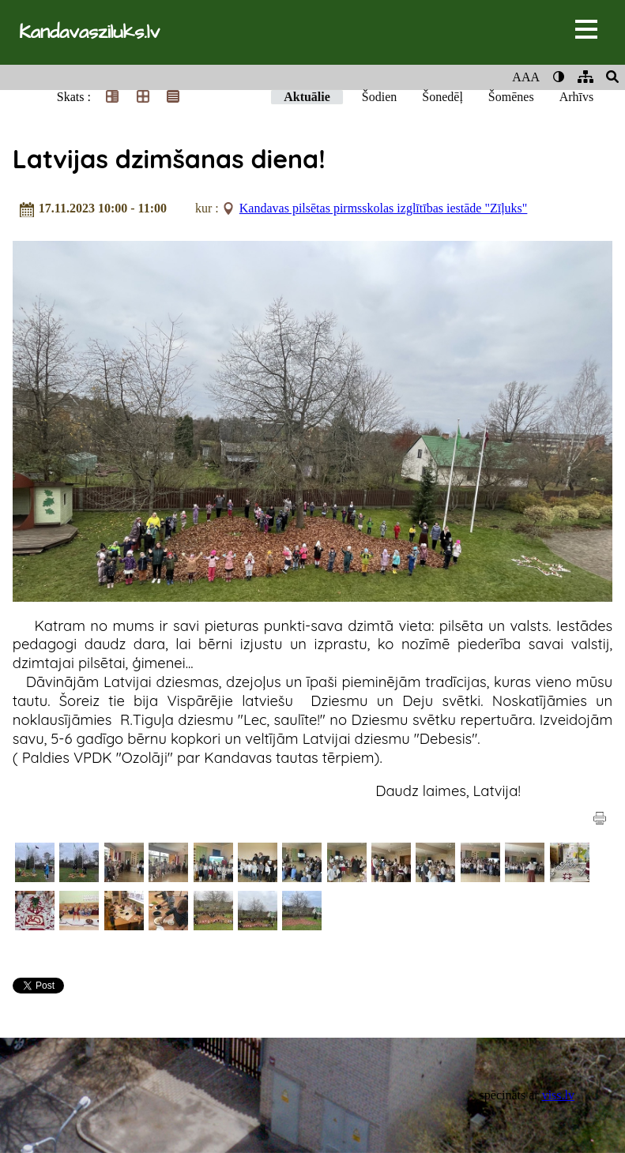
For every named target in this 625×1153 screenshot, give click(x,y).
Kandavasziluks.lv (89, 32)
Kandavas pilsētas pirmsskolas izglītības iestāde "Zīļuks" (383, 208)
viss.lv (558, 1095)
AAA (526, 77)
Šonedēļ (442, 96)
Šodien (379, 96)
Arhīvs (576, 96)
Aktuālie (307, 96)
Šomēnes (511, 96)
